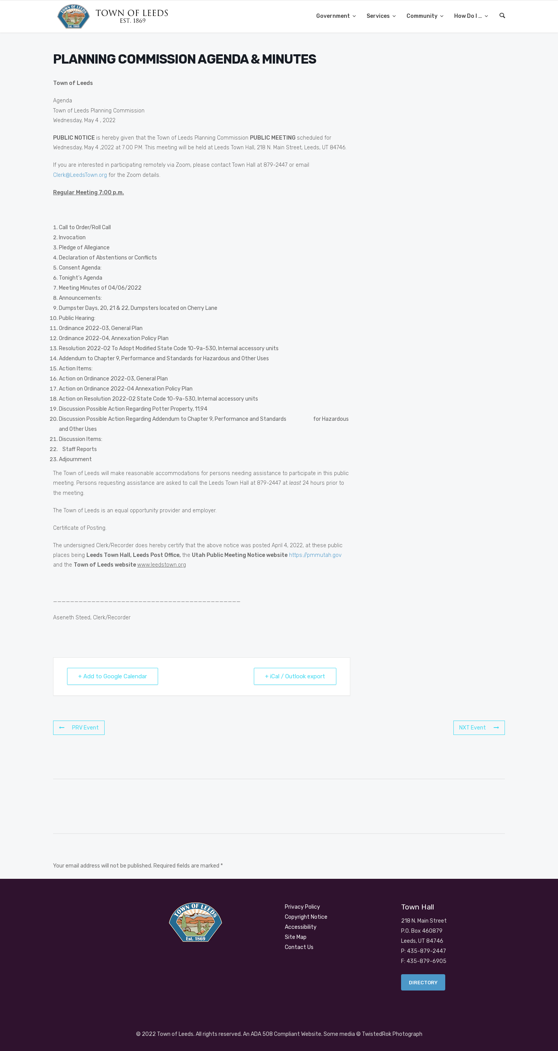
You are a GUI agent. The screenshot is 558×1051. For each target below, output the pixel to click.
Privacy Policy (302, 907)
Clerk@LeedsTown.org (80, 175)
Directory (423, 982)
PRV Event (79, 727)
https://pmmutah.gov (315, 555)
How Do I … (468, 16)
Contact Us (299, 947)
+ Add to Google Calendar (112, 676)
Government (333, 16)
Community (422, 16)
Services (379, 16)
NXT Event (479, 727)
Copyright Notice (306, 917)
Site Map (296, 937)
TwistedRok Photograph (392, 1034)
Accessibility (301, 927)
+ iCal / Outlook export (295, 676)
